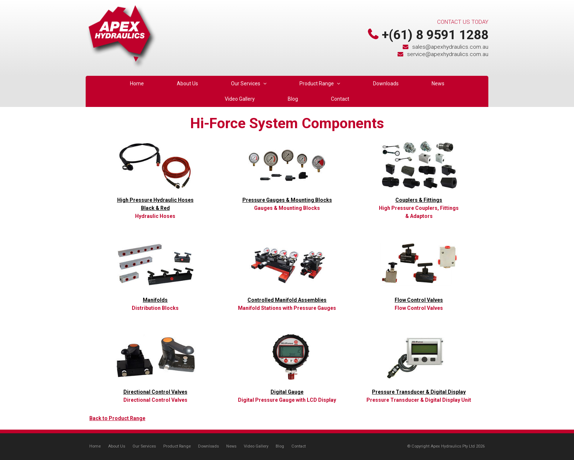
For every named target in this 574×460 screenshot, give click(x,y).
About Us (116, 446)
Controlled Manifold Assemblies (287, 300)
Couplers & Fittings (418, 200)
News (231, 446)
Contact (298, 446)
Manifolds (155, 300)
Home (95, 446)
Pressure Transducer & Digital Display (419, 392)
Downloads (208, 446)
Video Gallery (256, 446)
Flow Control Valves (419, 300)
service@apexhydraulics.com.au (447, 54)
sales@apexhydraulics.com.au (450, 47)
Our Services (144, 446)
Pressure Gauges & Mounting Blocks (287, 200)
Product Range (177, 446)
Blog (280, 446)
